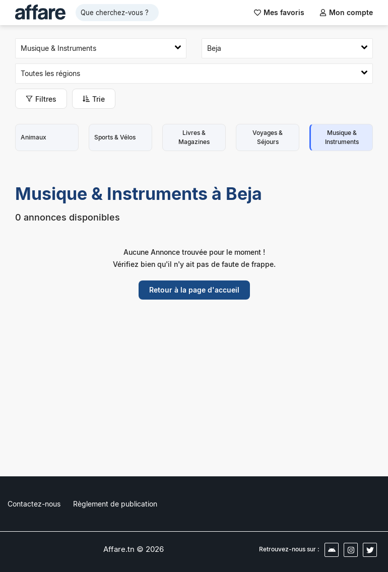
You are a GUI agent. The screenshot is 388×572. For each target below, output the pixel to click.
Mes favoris (279, 12)
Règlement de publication (115, 503)
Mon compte (346, 12)
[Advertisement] (194, 395)
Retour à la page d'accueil (194, 289)
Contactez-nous (34, 503)
